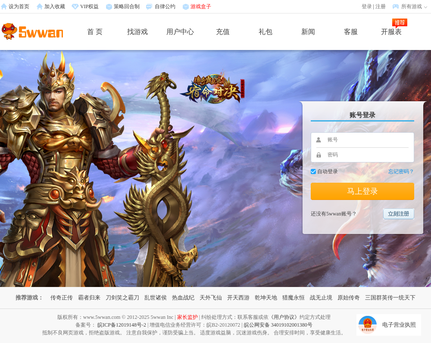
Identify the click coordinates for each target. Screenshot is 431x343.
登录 (367, 6)
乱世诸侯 (155, 297)
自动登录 (327, 171)
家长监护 (187, 317)
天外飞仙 (211, 297)
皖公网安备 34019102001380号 (278, 325)
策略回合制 (127, 6)
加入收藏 (54, 6)
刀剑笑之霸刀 (122, 297)
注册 (380, 6)
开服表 (391, 31)
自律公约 (165, 6)
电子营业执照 (399, 324)
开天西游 (238, 297)
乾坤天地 (266, 297)
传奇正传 (61, 297)
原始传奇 (348, 297)
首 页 (95, 31)
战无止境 (321, 297)
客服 (351, 31)
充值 (223, 31)
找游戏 (137, 31)
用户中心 (180, 31)
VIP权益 (89, 6)
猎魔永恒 (293, 297)
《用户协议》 (284, 317)
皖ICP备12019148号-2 (121, 325)
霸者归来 (89, 297)
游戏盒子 (201, 6)
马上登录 (362, 191)
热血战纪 (183, 297)
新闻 (308, 31)
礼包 (265, 31)
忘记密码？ (401, 171)
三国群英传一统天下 (390, 297)
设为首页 (19, 6)
